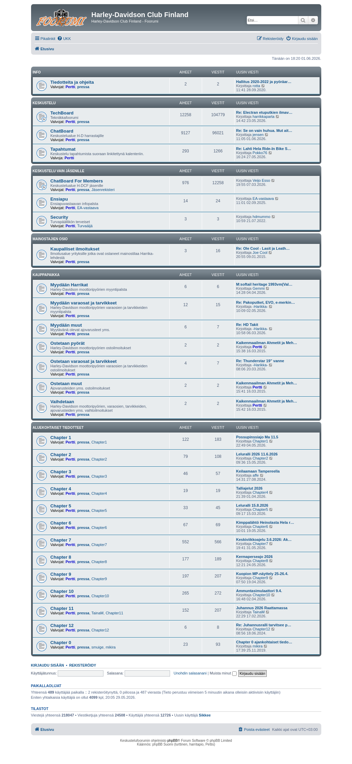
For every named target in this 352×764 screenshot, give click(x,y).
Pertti (70, 87)
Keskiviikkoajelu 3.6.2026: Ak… (264, 539)
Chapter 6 (61, 523)
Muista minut (223, 673)
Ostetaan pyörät (68, 343)
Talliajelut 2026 (249, 488)
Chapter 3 (61, 471)
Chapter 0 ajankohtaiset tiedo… (264, 642)
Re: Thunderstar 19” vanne (260, 361)
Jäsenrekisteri (103, 190)
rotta (256, 86)
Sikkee (205, 715)
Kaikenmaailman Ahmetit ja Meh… (266, 343)
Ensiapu (59, 199)
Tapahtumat (63, 149)
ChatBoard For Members (77, 180)
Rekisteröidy (82, 665)
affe (256, 475)
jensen (258, 135)
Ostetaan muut (66, 383)
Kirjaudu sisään (47, 665)
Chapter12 (100, 630)
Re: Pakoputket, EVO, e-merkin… (265, 302)
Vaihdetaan (62, 401)
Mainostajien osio (50, 239)
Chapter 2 (61, 454)
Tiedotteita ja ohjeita (72, 82)
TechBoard (62, 112)
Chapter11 (114, 613)
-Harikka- (260, 306)
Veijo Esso (261, 180)
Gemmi (259, 288)
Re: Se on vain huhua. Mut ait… (264, 130)
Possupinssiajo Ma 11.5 (257, 437)
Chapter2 (99, 459)
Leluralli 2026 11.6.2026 (257, 454)
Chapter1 (99, 442)
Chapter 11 (62, 608)
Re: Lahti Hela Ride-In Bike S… (263, 149)
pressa (83, 87)
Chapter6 (99, 528)
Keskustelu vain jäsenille (59, 171)
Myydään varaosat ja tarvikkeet (84, 302)
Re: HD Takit (247, 325)
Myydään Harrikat (69, 284)
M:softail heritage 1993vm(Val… (264, 284)
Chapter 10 (62, 591)
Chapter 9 (61, 574)
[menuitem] (64, 39)
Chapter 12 (62, 625)
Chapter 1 (61, 437)
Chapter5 (99, 510)
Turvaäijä (85, 226)
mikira (110, 647)
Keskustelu (44, 103)
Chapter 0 (61, 642)
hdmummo (261, 217)
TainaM (97, 613)
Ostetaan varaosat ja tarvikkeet (84, 361)
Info (37, 72)
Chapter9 (99, 579)
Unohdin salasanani (190, 673)
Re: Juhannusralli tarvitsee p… (263, 625)
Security (59, 217)
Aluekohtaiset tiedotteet (58, 427)
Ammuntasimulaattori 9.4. (259, 591)
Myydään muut (66, 325)
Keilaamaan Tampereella (258, 471)
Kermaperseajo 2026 (254, 557)
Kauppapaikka (46, 275)
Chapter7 (99, 545)
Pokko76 (260, 153)
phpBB (172, 740)
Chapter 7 (61, 540)
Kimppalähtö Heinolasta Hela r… (265, 522)
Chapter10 (100, 596)
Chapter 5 (61, 505)
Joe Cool (260, 252)
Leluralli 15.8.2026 (252, 505)
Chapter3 (99, 476)
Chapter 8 (61, 557)
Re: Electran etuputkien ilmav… (264, 112)
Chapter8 (99, 562)
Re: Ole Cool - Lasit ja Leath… (263, 248)
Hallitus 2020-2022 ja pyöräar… (264, 82)
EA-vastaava (87, 208)
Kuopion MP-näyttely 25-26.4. (262, 574)
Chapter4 (99, 493)
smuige (97, 647)
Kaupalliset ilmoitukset (75, 248)
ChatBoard (62, 131)
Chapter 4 (61, 488)
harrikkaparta (263, 116)
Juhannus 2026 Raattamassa (261, 608)
